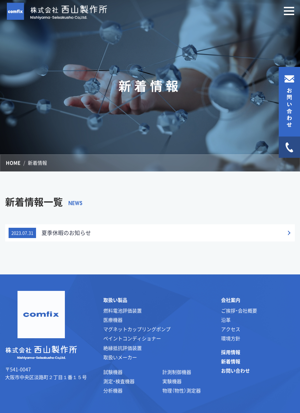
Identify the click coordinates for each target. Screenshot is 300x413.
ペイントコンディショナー (132, 338)
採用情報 (230, 352)
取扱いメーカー (120, 357)
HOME (13, 162)
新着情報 (230, 361)
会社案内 (230, 299)
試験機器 (113, 371)
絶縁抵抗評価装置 (122, 347)
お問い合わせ (235, 370)
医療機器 (113, 319)
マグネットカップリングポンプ (137, 329)
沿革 (226, 319)
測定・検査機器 (119, 381)
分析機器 (113, 390)
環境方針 (230, 338)
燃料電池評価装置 (122, 310)
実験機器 (172, 381)
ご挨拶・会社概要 (239, 310)
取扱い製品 (115, 299)
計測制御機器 (176, 371)
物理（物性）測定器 (181, 390)
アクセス (230, 329)
